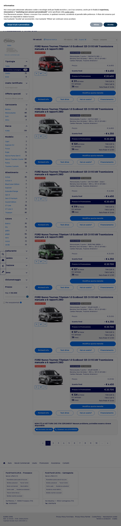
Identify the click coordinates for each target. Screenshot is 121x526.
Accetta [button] (110, 25)
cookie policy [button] (69, 12)
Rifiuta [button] (96, 25)
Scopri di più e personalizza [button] (18, 25)
